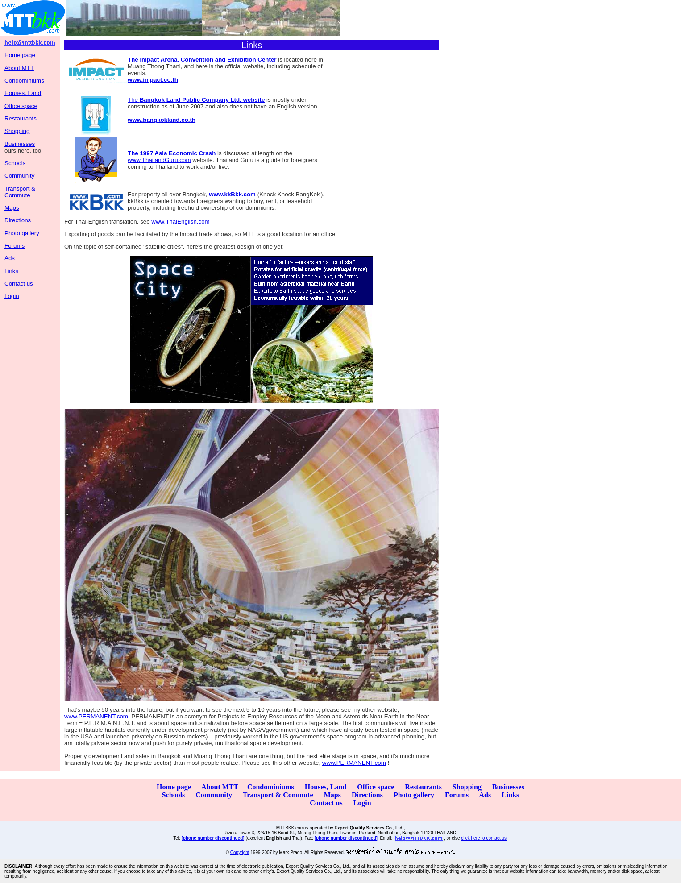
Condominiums (24, 80)
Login (11, 296)
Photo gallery (21, 233)
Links (11, 271)
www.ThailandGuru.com (159, 160)
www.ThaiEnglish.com (180, 221)
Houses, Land (22, 93)
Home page (19, 55)
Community (19, 175)
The (196, 99)
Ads (9, 258)
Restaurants (20, 118)
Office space (20, 106)
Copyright (239, 852)
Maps (11, 207)
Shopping (16, 131)
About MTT (19, 68)
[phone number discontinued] (213, 838)
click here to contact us (484, 838)
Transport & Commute (19, 192)
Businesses (19, 144)
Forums (14, 245)
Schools (14, 163)
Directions (17, 220)
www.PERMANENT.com (96, 716)
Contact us (18, 283)
